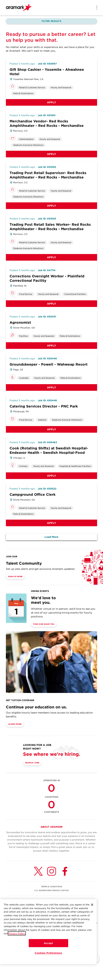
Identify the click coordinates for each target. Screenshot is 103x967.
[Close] (92, 905)
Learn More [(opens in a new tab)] (15, 724)
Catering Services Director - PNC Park (44, 406)
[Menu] (95, 8)
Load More (51, 536)
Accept (48, 944)
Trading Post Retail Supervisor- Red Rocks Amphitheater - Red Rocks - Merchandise (48, 175)
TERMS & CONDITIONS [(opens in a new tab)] (51, 886)
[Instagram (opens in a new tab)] (51, 871)
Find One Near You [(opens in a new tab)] (44, 624)
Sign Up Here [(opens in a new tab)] (15, 576)
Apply (51, 102)
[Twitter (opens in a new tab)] (38, 871)
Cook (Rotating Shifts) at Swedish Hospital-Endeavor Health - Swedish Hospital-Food (49, 450)
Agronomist (20, 322)
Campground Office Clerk (32, 494)
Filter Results (51, 21)
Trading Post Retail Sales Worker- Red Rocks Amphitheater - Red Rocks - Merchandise (50, 226)
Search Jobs (32, 763)
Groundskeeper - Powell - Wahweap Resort (49, 364)
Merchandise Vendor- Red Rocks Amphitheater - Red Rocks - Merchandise (47, 123)
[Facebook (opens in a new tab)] (64, 871)
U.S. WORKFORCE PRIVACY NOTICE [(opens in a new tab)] (51, 890)
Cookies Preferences (48, 953)
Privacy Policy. (16, 934)
